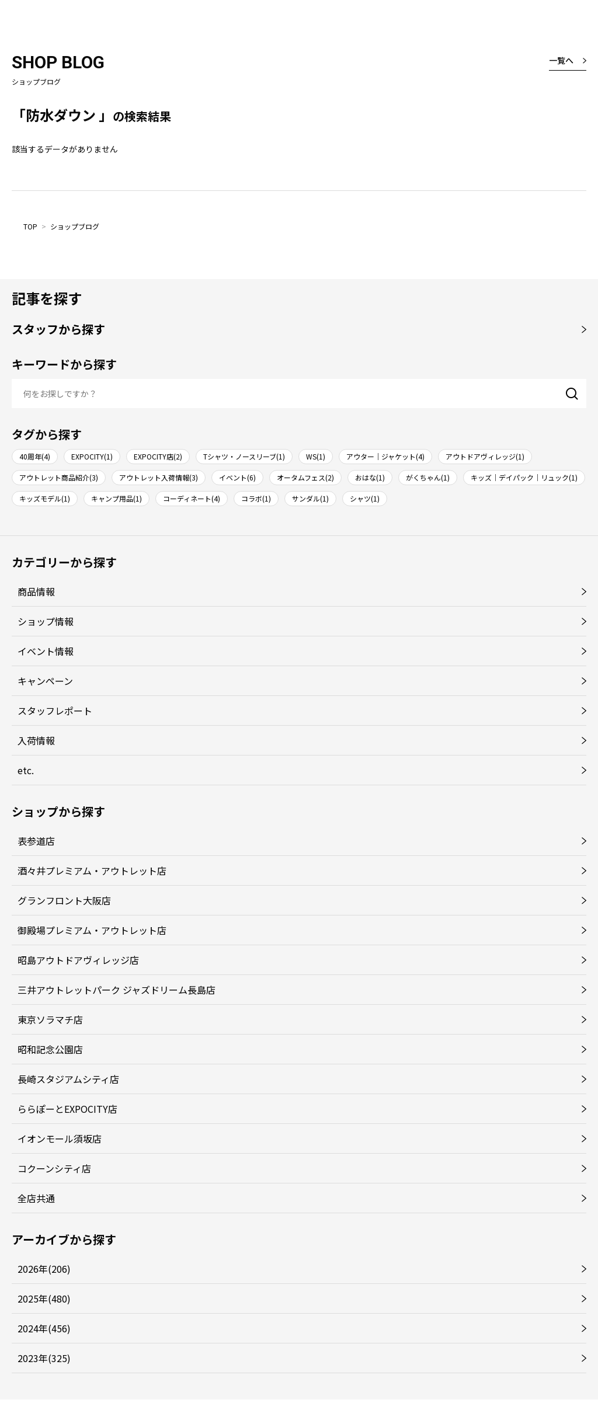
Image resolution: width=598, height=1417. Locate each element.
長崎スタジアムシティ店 (68, 1079)
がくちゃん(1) (428, 477)
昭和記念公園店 (50, 1049)
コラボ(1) (256, 498)
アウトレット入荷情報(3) (158, 477)
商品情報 (36, 591)
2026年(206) (44, 1269)
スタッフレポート (55, 711)
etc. (26, 770)
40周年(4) (34, 456)
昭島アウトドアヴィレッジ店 (78, 960)
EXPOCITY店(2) (158, 456)
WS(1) (315, 456)
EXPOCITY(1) (92, 456)
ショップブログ (74, 226)
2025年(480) (44, 1298)
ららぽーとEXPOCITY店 (67, 1109)
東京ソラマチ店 (50, 1019)
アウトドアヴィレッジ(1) (485, 456)
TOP (30, 226)
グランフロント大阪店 (64, 900)
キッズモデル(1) (44, 498)
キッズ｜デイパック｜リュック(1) (524, 477)
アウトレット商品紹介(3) (58, 477)
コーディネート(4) (191, 498)
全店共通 (36, 1198)
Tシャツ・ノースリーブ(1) (244, 456)
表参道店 (36, 841)
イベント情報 (46, 651)
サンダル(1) (310, 498)
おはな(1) (370, 477)
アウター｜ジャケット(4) (385, 456)
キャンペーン (45, 681)
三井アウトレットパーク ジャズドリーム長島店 (116, 990)
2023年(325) (44, 1358)
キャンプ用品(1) (116, 498)
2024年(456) (44, 1328)
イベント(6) (237, 477)
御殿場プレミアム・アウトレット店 (92, 930)
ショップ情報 (46, 621)
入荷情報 (36, 740)
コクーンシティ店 (54, 1168)
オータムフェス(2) (305, 477)
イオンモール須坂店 (60, 1138)
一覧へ (561, 60)
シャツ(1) (365, 498)
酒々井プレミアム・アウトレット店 (92, 871)
